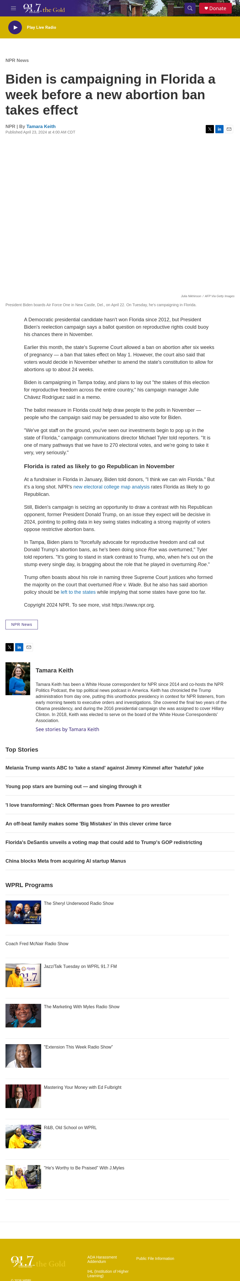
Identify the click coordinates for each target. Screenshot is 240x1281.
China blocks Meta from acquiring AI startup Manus (65, 861)
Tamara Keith (41, 126)
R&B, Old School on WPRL (70, 1127)
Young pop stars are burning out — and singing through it (73, 786)
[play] (15, 27)
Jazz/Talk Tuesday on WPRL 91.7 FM (80, 966)
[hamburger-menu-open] (13, 8)
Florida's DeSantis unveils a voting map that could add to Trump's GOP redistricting (103, 842)
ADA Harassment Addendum (102, 1259)
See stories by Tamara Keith (67, 729)
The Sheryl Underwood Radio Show (79, 903)
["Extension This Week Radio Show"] (23, 1056)
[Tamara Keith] (17, 678)
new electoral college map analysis (111, 487)
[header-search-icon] (190, 8)
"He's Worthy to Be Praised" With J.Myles (84, 1168)
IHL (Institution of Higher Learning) (108, 1273)
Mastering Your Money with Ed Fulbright (83, 1087)
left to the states (78, 592)
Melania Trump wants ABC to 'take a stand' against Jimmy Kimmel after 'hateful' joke (104, 768)
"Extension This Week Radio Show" (78, 1047)
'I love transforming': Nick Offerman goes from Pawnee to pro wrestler (87, 805)
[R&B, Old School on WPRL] (23, 1136)
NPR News (17, 60)
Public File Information (155, 1259)
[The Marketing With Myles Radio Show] (23, 1015)
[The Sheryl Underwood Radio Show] (23, 912)
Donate (217, 8)
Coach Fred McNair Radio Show (36, 943)
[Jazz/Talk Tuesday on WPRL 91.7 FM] (23, 975)
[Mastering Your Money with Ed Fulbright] (23, 1096)
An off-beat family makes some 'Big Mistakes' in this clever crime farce (88, 823)
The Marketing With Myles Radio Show (82, 1006)
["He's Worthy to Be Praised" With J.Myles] (23, 1177)
